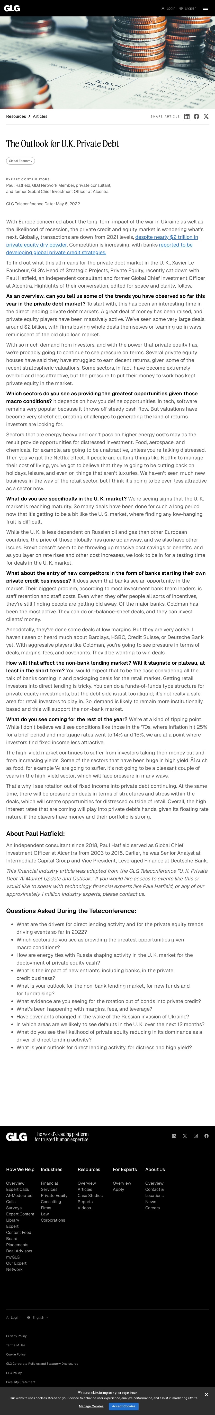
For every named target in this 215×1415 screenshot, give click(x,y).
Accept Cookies (124, 1406)
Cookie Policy (15, 1354)
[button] (168, 8)
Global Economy (20, 161)
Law (45, 1214)
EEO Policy (14, 1373)
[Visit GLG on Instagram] (195, 1137)
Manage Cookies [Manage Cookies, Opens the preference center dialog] (91, 1406)
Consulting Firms (51, 1205)
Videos (84, 1208)
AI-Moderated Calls (19, 1198)
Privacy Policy (16, 1336)
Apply (118, 1189)
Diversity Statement (20, 1382)
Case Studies (90, 1195)
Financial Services (49, 1186)
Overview (15, 1183)
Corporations (53, 1220)
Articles (85, 1189)
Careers (152, 1208)
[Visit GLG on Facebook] (206, 1137)
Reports (85, 1201)
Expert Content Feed (18, 1229)
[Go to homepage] (12, 8)
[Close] (206, 1395)
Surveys (14, 1208)
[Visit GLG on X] (185, 1137)
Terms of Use (15, 1345)
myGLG (13, 1257)
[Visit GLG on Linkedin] (174, 1137)
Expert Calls (17, 1189)
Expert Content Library (20, 1217)
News (150, 1201)
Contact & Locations (154, 1192)
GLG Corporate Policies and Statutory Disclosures (42, 1364)
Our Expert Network (16, 1266)
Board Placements (17, 1241)
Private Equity (54, 1195)
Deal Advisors (19, 1251)
